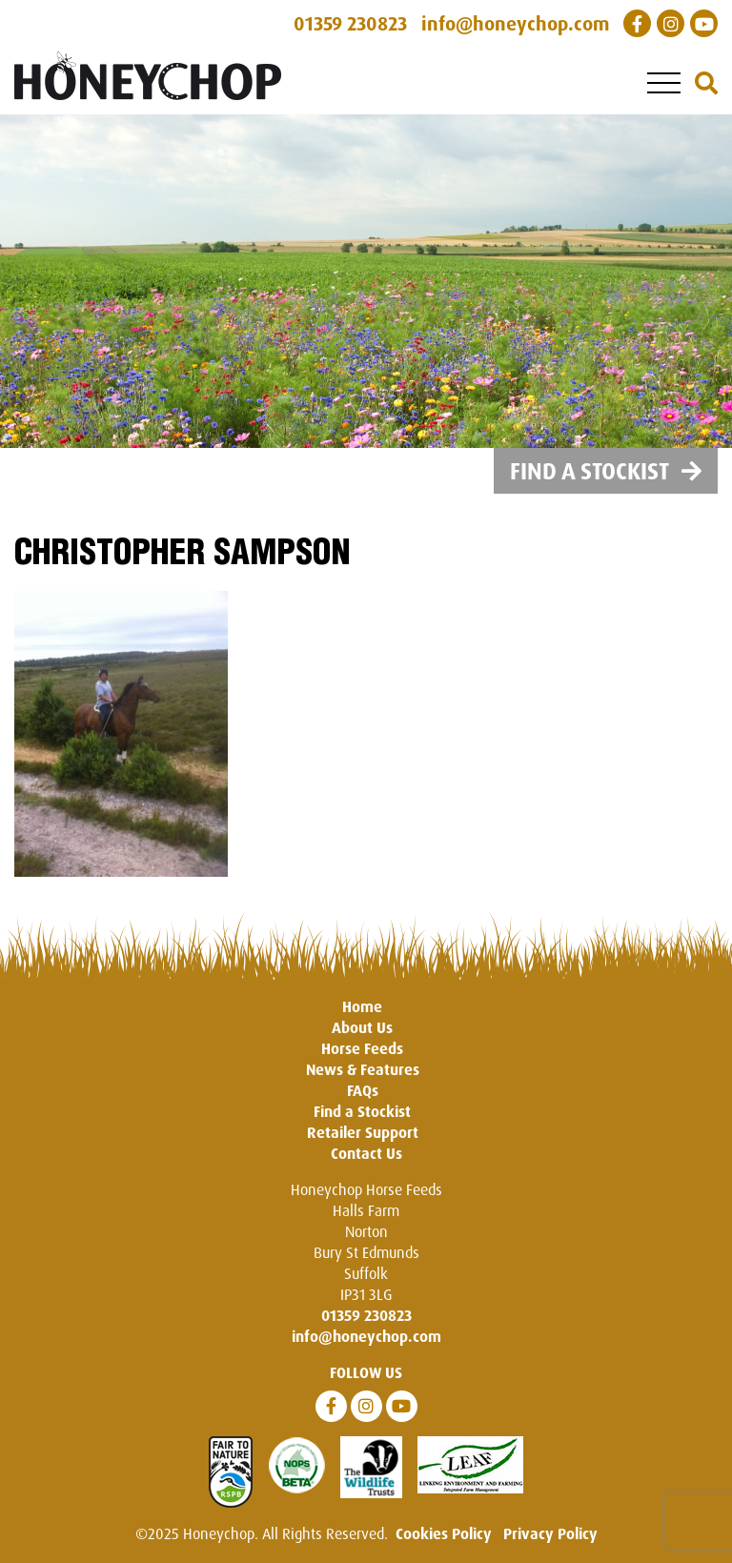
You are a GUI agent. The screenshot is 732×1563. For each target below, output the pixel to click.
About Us (362, 1027)
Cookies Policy (444, 1533)
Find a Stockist (606, 471)
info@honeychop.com (366, 1336)
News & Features (362, 1069)
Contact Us (366, 1153)
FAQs (362, 1090)
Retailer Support (362, 1132)
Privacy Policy (550, 1533)
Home (362, 1006)
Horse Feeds (362, 1048)
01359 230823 (366, 1315)
